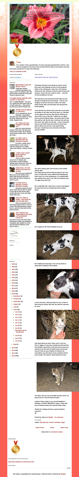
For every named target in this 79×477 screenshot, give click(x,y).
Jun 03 (17, 338)
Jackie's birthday (54, 422)
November (17, 296)
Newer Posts (40, 427)
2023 (13, 269)
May (15, 344)
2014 (13, 293)
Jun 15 (17, 314)
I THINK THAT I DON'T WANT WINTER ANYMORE (23, 154)
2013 (13, 347)
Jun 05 (17, 335)
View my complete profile (18, 71)
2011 (13, 353)
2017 (13, 285)
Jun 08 (17, 325)
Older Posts (64, 427)
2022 (13, 272)
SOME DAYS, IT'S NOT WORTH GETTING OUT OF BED (23, 169)
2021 (13, 275)
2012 (13, 350)
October (16, 299)
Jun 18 (17, 312)
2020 (13, 277)
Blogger (63, 474)
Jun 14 (17, 317)
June (15, 309)
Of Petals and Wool (26, 8)
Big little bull (44, 422)
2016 (13, 288)
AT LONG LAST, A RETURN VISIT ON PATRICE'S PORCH (22, 139)
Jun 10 (17, 322)
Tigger (63, 422)
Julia (19, 62)
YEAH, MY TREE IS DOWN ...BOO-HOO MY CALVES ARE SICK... (23, 199)
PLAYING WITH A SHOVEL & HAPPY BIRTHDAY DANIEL (22, 184)
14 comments (58, 417)
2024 (13, 266)
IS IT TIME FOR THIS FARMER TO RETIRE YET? (22, 124)
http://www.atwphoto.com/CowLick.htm (21, 462)
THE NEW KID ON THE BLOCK (46, 77)
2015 (13, 291)
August (16, 304)
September (17, 301)
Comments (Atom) (57, 432)
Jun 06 (17, 328)
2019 (13, 280)
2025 (13, 264)
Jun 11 (17, 320)
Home (52, 427)
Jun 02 (17, 341)
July (15, 307)
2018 (13, 283)
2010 (13, 356)
